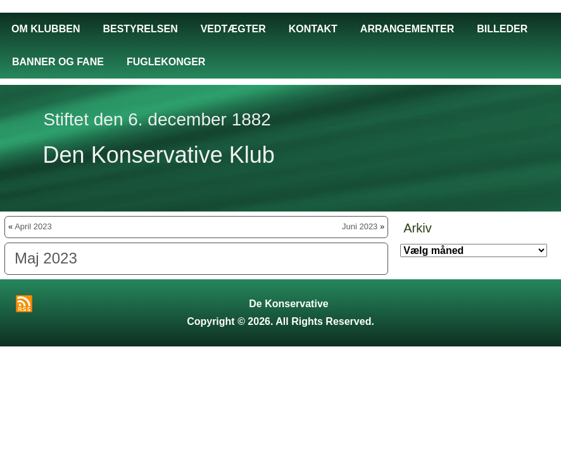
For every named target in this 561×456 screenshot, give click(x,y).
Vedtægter (233, 28)
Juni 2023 (359, 226)
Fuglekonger (166, 61)
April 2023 (33, 226)
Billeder (502, 28)
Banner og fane (58, 61)
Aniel (298, 356)
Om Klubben (45, 28)
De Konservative (288, 303)
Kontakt (313, 28)
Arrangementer (407, 28)
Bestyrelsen (140, 28)
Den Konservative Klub (159, 155)
